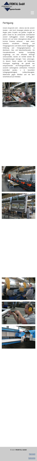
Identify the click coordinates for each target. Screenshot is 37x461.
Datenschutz (31, 458)
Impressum (32, 454)
